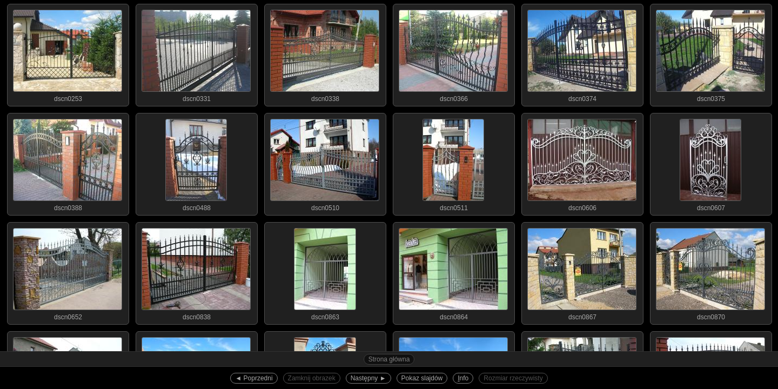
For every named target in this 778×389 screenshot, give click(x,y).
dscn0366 (453, 53)
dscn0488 (196, 162)
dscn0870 (710, 272)
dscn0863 (325, 272)
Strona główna (389, 359)
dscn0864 (453, 272)
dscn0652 (68, 272)
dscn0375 (710, 53)
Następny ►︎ (368, 378)
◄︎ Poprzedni (253, 378)
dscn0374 (582, 53)
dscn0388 (68, 162)
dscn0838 (196, 272)
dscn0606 (582, 162)
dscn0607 (710, 162)
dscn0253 (68, 53)
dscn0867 (582, 272)
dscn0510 (325, 162)
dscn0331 (196, 53)
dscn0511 (453, 162)
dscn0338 (325, 53)
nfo (463, 378)
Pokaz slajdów (422, 378)
